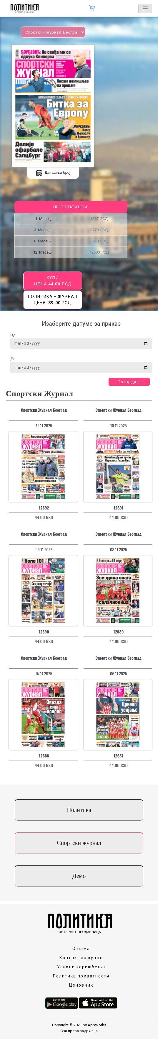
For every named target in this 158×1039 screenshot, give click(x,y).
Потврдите (129, 382)
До (13, 359)
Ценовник (81, 985)
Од (12, 335)
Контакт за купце (81, 957)
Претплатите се (70, 207)
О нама (81, 948)
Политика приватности (81, 976)
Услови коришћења (81, 966)
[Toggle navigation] (145, 8)
